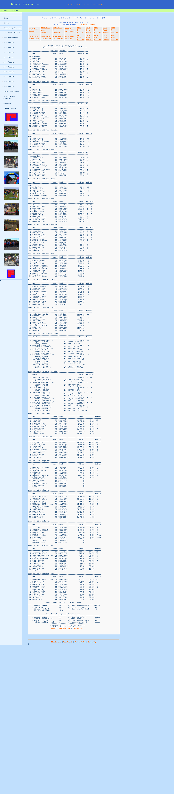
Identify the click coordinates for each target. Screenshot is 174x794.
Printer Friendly (10, 108)
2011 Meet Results (80, 37)
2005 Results (9, 86)
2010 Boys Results (89, 37)
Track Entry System (11, 91)
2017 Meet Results (97, 30)
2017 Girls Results (89, 30)
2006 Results (9, 81)
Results (7, 23)
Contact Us (8, 103)
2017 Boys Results (80, 30)
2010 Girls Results (97, 37)
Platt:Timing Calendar (12, 28)
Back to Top (92, 789)
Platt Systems (56, 789)
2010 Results (9, 62)
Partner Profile (80, 789)
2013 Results (9, 47)
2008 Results (9, 72)
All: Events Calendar (12, 33)
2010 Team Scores (106, 37)
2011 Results (9, 57)
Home (6, 18)
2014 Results (9, 42)
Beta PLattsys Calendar (9, 97)
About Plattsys (64, 775)
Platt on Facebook (11, 37)
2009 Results (9, 67)
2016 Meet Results (106, 30)
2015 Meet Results (114, 30)
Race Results (68, 789)
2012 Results (9, 52)
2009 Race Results (114, 37)
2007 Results (9, 77)
